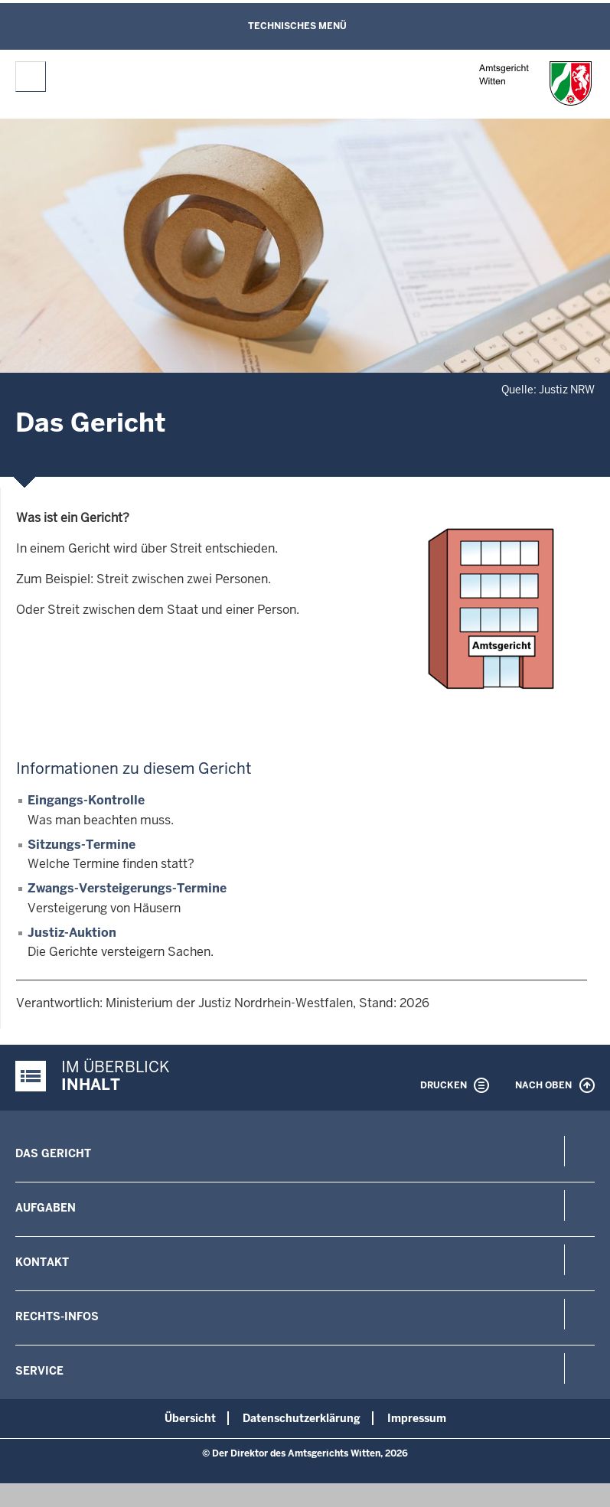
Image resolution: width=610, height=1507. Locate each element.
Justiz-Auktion (72, 933)
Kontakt (42, 1262)
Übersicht (190, 1418)
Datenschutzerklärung (301, 1418)
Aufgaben (45, 1208)
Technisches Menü (297, 26)
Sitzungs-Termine (81, 845)
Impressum (416, 1418)
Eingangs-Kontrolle (86, 800)
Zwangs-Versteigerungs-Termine (127, 888)
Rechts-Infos (57, 1316)
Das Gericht (53, 1153)
